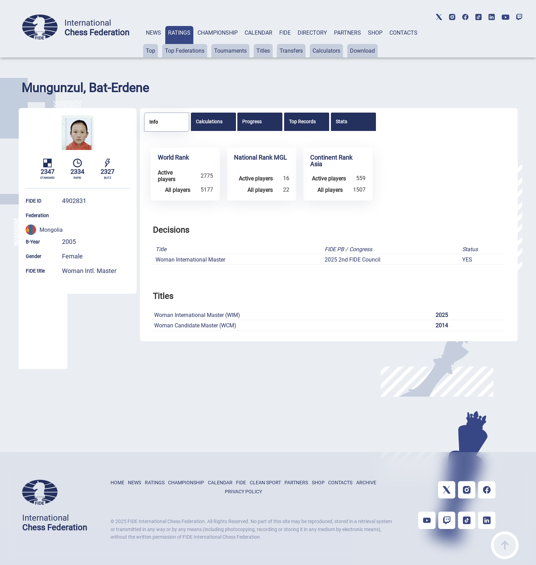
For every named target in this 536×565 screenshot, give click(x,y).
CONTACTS (403, 32)
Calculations (209, 121)
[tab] (153, 42)
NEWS (153, 32)
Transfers (291, 50)
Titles (263, 50)
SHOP (375, 32)
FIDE (285, 32)
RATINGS (179, 32)
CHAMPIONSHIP (217, 32)
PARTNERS (347, 32)
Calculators (326, 50)
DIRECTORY (312, 32)
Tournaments (230, 50)
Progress (252, 121)
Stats (341, 121)
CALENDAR (258, 32)
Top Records (302, 121)
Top (150, 50)
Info (153, 122)
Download (362, 50)
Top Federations (184, 50)
